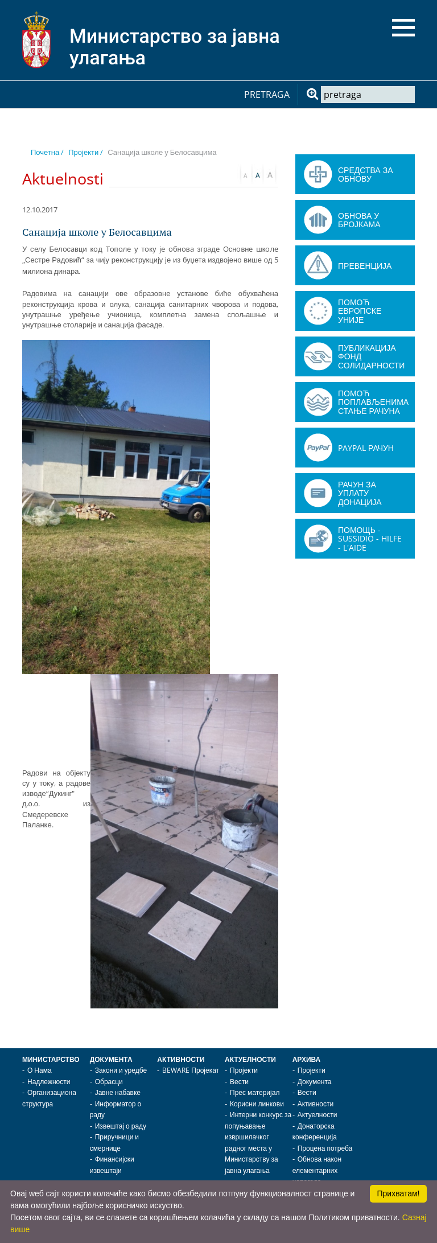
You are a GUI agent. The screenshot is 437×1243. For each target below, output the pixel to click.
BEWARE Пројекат (190, 1070)
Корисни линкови (257, 1104)
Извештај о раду (120, 1126)
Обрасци (109, 1081)
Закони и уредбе (121, 1070)
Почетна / (47, 152)
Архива (306, 1059)
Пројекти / (85, 152)
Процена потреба (325, 1148)
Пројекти (244, 1070)
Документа (111, 1059)
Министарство (51, 1059)
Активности (180, 1059)
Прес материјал (254, 1092)
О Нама (39, 1070)
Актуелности (250, 1059)
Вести (239, 1081)
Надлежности (48, 1081)
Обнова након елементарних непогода (316, 1170)
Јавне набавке (118, 1092)
